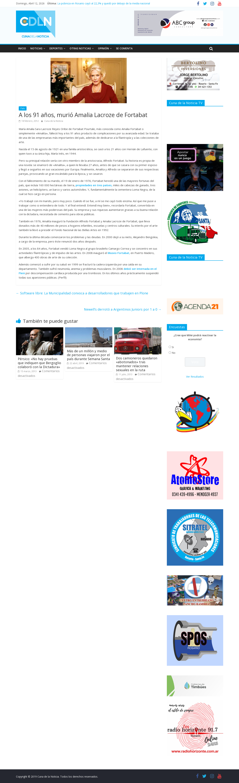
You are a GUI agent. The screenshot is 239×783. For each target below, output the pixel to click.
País (23, 108)
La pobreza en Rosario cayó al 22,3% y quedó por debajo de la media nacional (103, 3)
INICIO (22, 48)
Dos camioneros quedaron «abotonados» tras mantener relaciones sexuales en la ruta (136, 364)
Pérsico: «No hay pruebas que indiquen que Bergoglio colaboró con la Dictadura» (39, 363)
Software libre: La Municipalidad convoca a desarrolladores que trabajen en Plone (82, 293)
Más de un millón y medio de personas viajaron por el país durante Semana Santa (88, 355)
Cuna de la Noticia (53, 121)
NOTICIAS (36, 48)
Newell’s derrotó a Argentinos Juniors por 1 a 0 (122, 309)
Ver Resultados (195, 376)
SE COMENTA (124, 48)
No (173, 352)
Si (173, 347)
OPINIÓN (103, 48)
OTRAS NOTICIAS (80, 48)
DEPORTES (56, 48)
